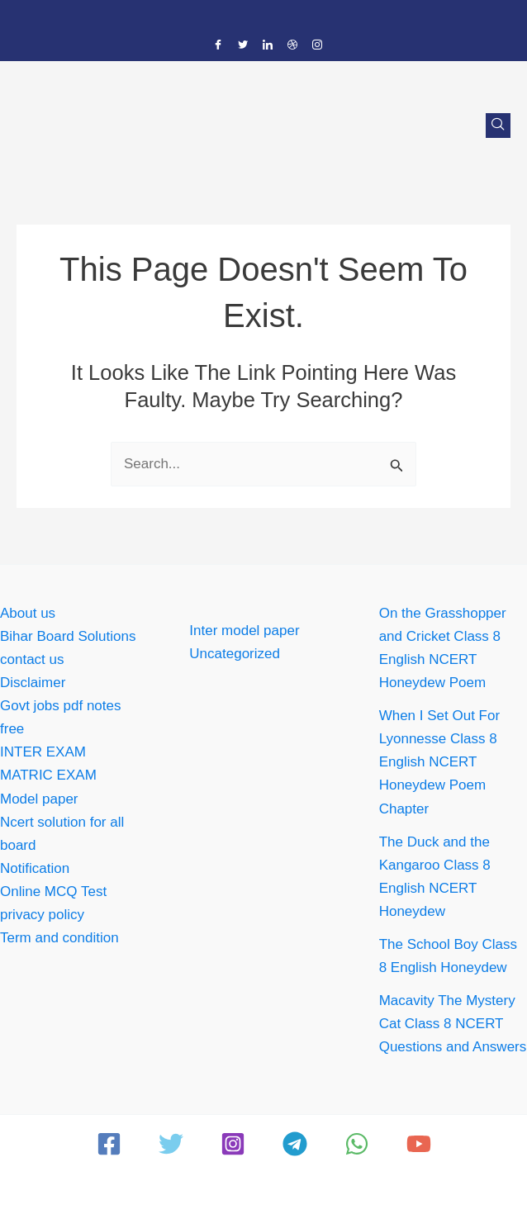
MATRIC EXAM (48, 775)
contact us (32, 659)
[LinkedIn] (267, 45)
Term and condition (59, 938)
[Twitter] (242, 45)
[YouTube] (418, 1143)
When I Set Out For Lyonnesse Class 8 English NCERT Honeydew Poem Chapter (439, 762)
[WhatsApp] (356, 1143)
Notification (34, 868)
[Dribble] (292, 45)
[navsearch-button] (498, 125)
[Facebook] (218, 45)
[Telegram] (294, 1143)
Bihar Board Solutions (67, 636)
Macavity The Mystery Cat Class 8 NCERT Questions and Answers (453, 1024)
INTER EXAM (43, 752)
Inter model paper (244, 630)
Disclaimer (32, 682)
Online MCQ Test (53, 891)
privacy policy (42, 914)
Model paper (39, 799)
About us (27, 613)
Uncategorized (234, 654)
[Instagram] (317, 45)
